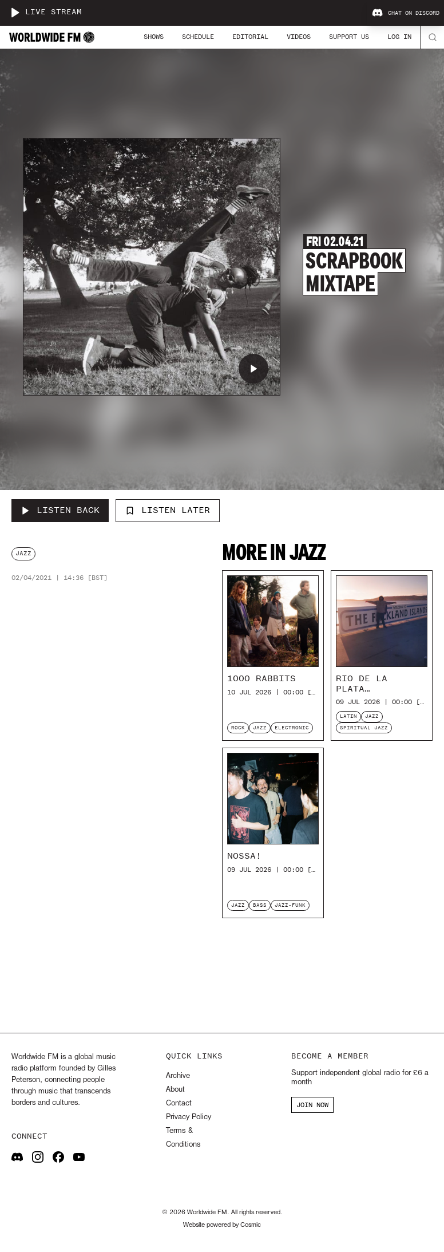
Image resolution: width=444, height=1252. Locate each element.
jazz (23, 553)
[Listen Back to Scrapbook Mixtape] (60, 510)
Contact (179, 1103)
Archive (178, 1076)
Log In (399, 37)
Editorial (250, 37)
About (175, 1090)
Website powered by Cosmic (222, 1225)
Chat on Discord (405, 13)
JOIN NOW (312, 1105)
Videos (299, 37)
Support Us (349, 37)
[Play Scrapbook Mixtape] (253, 369)
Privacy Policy (188, 1117)
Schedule (198, 37)
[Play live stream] (15, 12)
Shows (154, 37)
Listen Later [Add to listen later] (167, 510)
